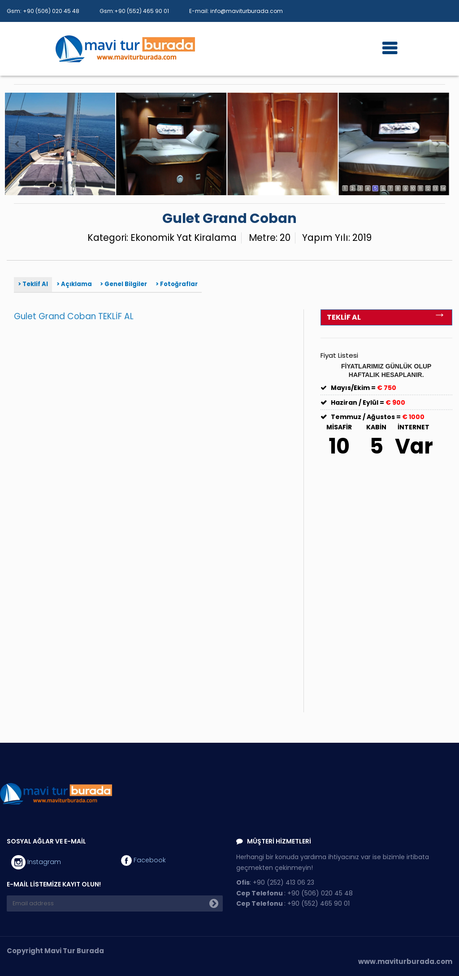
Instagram (36, 862)
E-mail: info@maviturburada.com (236, 11)
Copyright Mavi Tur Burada (55, 950)
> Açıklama (74, 284)
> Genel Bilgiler (123, 284)
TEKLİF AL (386, 316)
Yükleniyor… (137, 519)
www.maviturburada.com (405, 961)
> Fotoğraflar (177, 284)
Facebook (143, 860)
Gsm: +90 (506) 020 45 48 (43, 11)
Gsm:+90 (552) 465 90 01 (134, 11)
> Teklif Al (33, 284)
